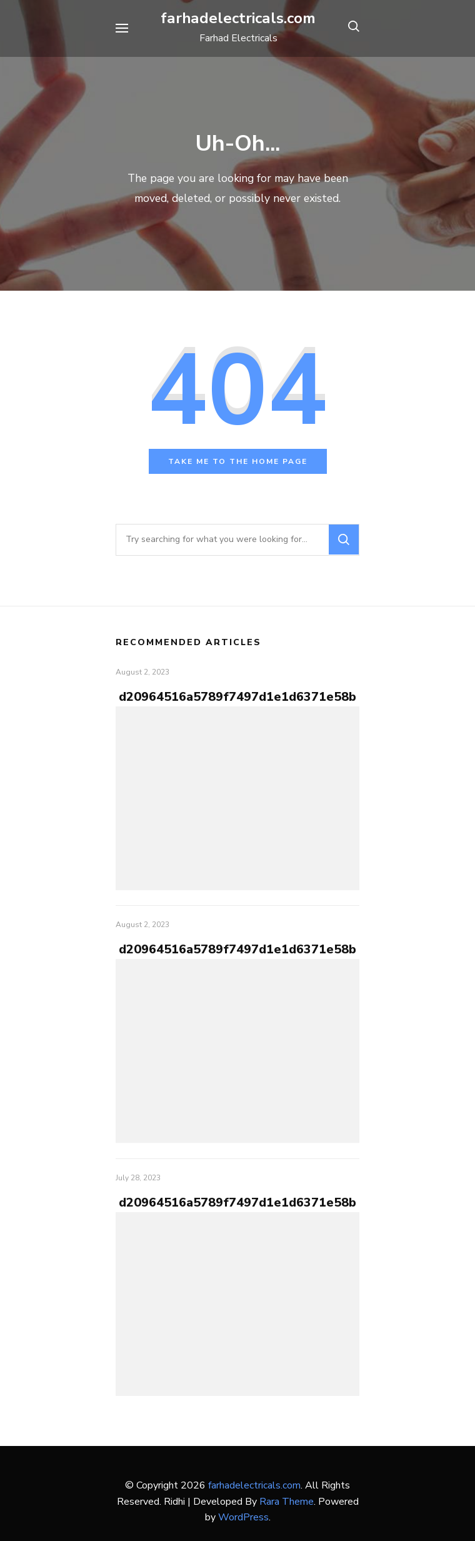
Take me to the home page (238, 461)
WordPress (243, 1517)
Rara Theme (286, 1501)
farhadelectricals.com (238, 18)
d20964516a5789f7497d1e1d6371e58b (237, 696)
